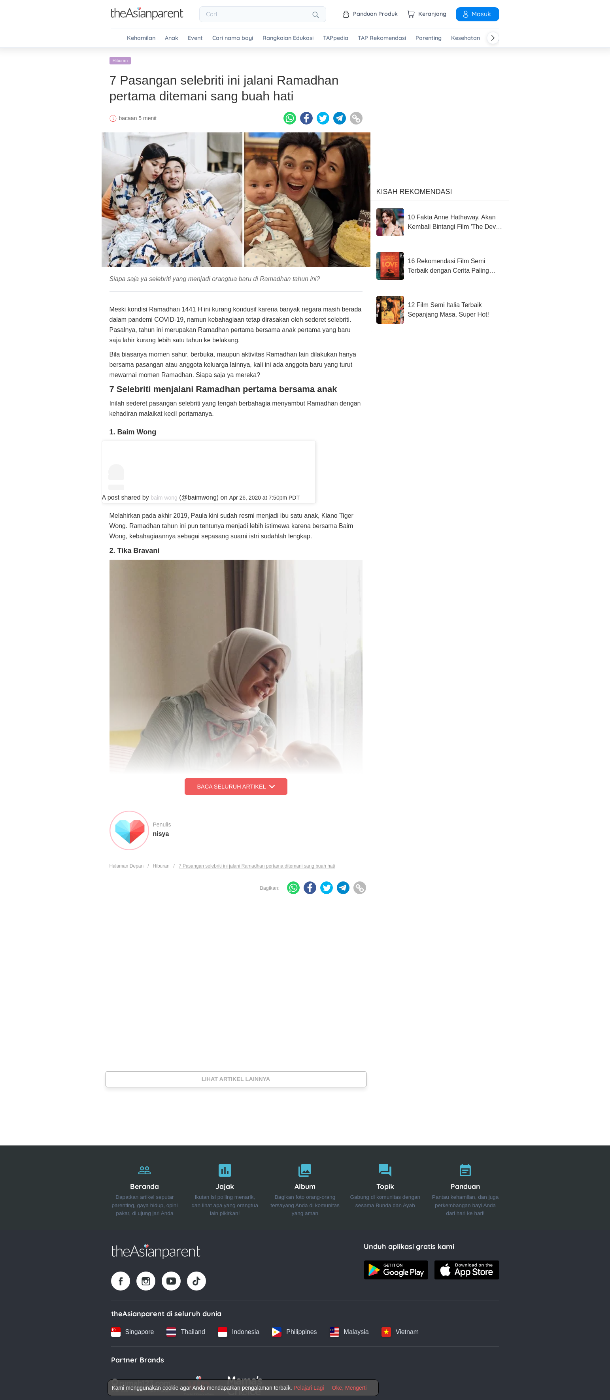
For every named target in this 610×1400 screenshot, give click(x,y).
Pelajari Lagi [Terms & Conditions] (308, 1388)
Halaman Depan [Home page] (127, 863)
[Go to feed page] (147, 17)
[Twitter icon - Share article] (323, 115)
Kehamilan (141, 38)
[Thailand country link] (185, 1329)
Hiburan (120, 58)
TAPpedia (335, 38)
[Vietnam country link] (400, 1329)
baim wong (164, 495)
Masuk (476, 14)
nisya (161, 831)
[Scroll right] (493, 38)
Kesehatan (465, 38)
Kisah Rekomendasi (414, 189)
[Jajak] (224, 1185)
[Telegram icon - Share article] (339, 115)
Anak (171, 38)
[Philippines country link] (294, 1329)
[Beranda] (145, 1185)
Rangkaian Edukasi (288, 38)
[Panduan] (465, 1185)
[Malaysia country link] (349, 1329)
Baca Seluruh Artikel (235, 784)
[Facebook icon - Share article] (306, 115)
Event (195, 38)
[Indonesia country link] (238, 1329)
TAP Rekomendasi (382, 38)
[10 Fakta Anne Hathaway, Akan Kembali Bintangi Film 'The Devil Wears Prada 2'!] (439, 220)
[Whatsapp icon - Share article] (289, 115)
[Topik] (385, 1185)
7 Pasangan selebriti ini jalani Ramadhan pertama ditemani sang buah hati (257, 863)
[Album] (305, 1185)
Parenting (428, 38)
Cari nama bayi (232, 38)
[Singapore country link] (132, 1329)
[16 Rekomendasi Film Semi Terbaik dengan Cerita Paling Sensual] (439, 263)
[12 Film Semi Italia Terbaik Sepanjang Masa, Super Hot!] (439, 307)
